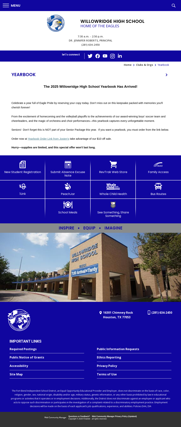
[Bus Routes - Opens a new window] (158, 189)
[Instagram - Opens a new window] (112, 56)
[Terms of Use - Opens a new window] (134, 374)
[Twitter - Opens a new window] (90, 56)
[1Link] (22, 189)
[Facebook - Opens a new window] (97, 56)
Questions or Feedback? (79, 416)
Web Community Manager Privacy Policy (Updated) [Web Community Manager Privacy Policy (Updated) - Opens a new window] (114, 416)
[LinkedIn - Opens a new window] (119, 56)
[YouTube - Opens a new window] (105, 56)
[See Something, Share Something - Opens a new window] (113, 209)
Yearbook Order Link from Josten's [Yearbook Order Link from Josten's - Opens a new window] (48, 138)
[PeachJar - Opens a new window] (68, 189)
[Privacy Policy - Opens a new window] (134, 366)
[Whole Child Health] (113, 189)
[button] (11, 5)
